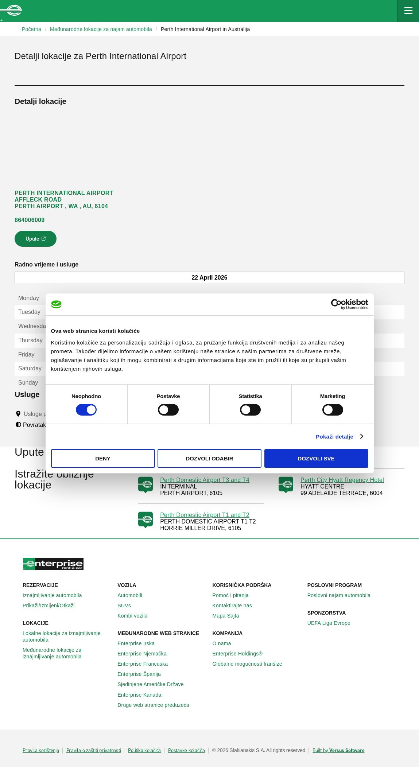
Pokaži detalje (334, 436)
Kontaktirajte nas (236, 605)
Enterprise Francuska (146, 664)
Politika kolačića (144, 750)
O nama (226, 643)
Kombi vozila (136, 616)
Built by (338, 750)
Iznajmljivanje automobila (56, 595)
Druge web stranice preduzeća (157, 705)
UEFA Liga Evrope (332, 623)
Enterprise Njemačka (146, 654)
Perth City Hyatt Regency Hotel (342, 480)
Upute (37, 241)
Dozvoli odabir (209, 458)
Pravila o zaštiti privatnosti (93, 750)
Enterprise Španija (143, 674)
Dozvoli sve (316, 458)
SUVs (128, 605)
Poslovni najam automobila (343, 595)
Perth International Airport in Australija (205, 29)
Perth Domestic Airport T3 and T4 (204, 480)
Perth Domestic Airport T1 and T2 (204, 515)
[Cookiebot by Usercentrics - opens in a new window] (336, 304)
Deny (102, 458)
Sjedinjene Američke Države (154, 684)
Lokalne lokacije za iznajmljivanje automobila (67, 636)
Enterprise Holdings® (242, 654)
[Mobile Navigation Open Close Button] (408, 11)
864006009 (29, 220)
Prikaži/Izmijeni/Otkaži (53, 605)
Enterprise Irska (140, 643)
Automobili (133, 595)
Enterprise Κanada (143, 695)
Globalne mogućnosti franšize (251, 664)
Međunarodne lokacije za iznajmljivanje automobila (67, 653)
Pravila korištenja (41, 750)
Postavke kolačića (186, 750)
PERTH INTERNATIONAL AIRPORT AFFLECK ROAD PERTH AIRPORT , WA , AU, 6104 (64, 199)
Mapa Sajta (230, 616)
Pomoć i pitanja (235, 595)
